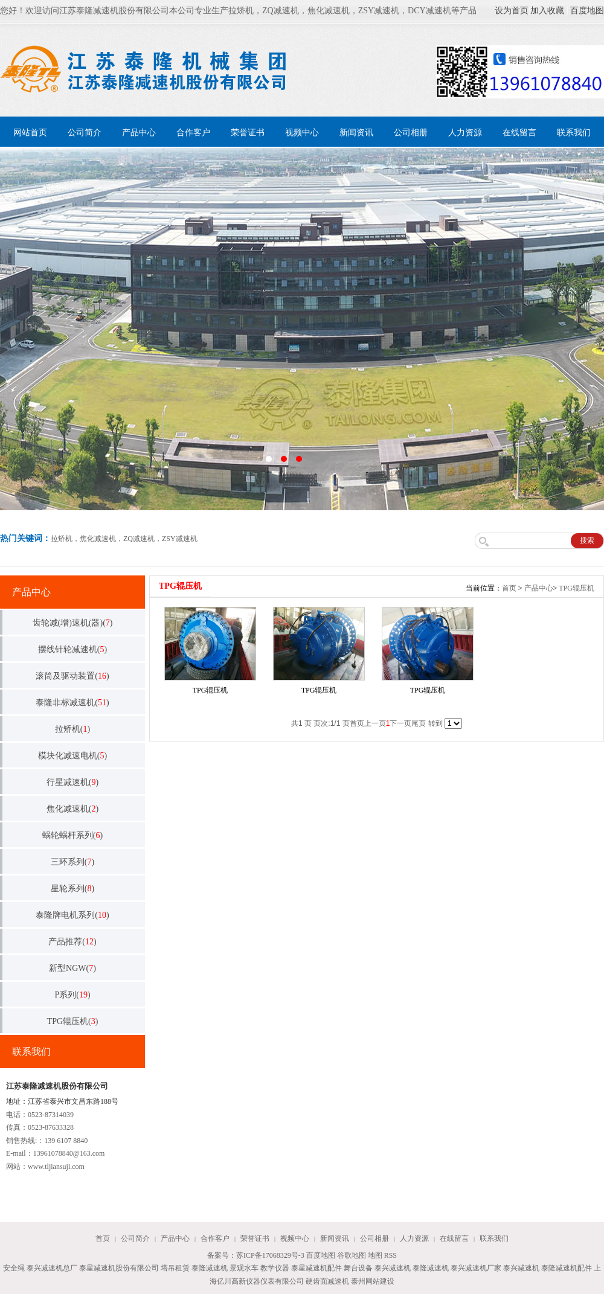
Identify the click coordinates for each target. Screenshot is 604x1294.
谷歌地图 (351, 1255)
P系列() (72, 994)
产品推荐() (72, 941)
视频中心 (302, 132)
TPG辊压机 (576, 588)
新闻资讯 (356, 132)
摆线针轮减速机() (72, 649)
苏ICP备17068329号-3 (270, 1255)
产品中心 (139, 132)
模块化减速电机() (72, 755)
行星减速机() (72, 782)
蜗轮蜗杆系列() (72, 835)
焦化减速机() (72, 808)
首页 (509, 588)
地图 (375, 1255)
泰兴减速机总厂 (52, 1268)
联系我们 (574, 132)
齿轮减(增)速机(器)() (73, 622)
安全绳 (14, 1268)
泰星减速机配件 (316, 1268)
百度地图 (587, 10)
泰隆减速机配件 (566, 1268)
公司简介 (84, 132)
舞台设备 (358, 1268)
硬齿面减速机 (327, 1281)
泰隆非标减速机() (72, 702)
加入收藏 (547, 10)
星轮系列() (72, 888)
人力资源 (465, 132)
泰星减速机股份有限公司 (119, 1268)
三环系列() (72, 861)
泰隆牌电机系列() (72, 915)
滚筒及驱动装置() (72, 676)
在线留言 (519, 132)
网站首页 (30, 132)
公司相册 (411, 132)
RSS (390, 1255)
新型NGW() (72, 968)
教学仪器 (274, 1268)
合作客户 (193, 132)
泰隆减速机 (209, 1268)
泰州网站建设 (372, 1281)
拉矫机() (72, 729)
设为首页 (511, 10)
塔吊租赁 (175, 1268)
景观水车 (244, 1268)
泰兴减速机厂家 (476, 1268)
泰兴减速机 (392, 1268)
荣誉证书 (248, 132)
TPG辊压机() (72, 1021)
